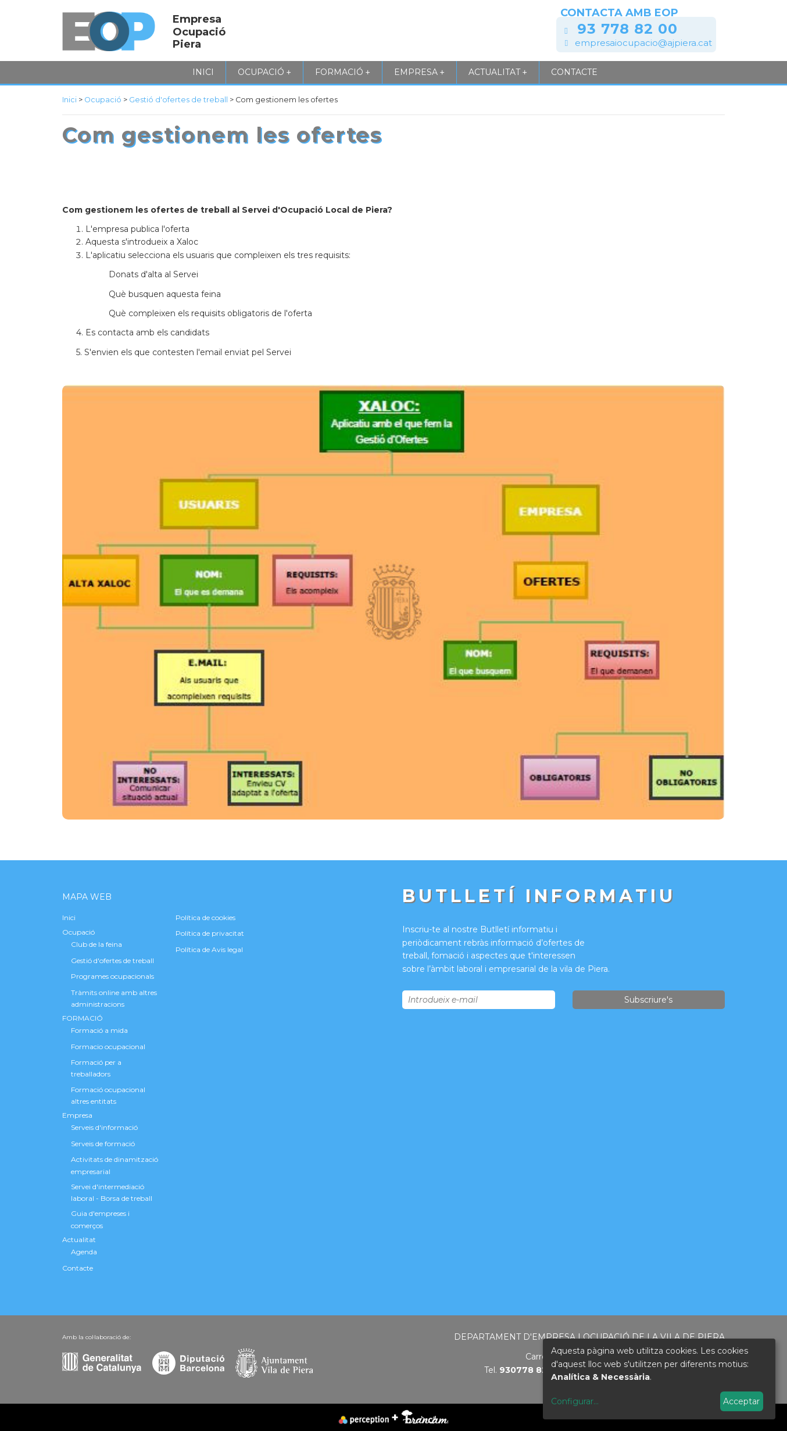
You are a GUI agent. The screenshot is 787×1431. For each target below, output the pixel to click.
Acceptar (741, 1401)
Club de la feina (96, 944)
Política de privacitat (210, 933)
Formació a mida (99, 1030)
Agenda (84, 1251)
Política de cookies (205, 917)
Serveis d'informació (104, 1127)
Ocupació (264, 72)
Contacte (574, 72)
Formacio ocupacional (108, 1046)
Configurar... (575, 1401)
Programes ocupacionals (112, 976)
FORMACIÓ (342, 72)
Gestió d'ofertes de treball (179, 99)
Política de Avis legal (209, 949)
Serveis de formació (103, 1143)
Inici (203, 72)
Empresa (419, 72)
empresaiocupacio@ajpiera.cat (643, 42)
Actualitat (497, 72)
